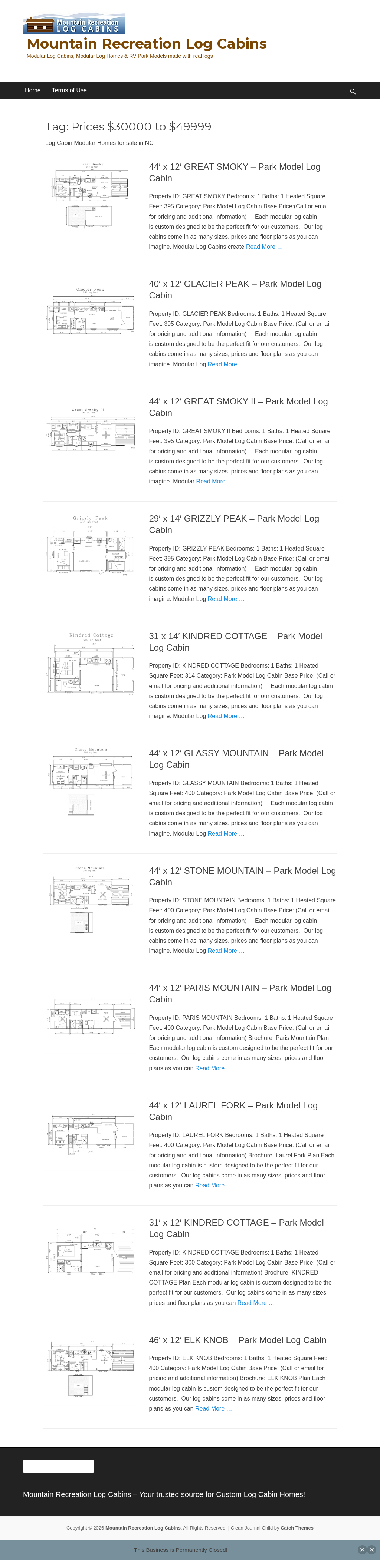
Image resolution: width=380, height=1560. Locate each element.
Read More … (264, 247)
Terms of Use (69, 90)
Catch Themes (297, 1528)
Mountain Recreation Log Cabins (147, 43)
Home (33, 90)
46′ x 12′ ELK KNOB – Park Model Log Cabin (238, 1340)
